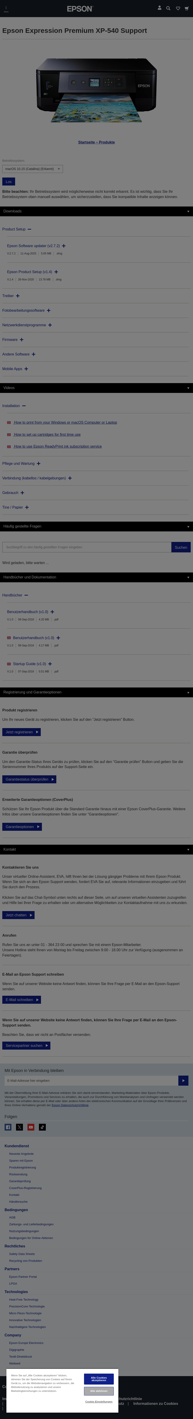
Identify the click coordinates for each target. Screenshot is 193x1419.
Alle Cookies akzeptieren (99, 1379)
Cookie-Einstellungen (99, 1401)
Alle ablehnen (98, 1391)
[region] (62, 1390)
